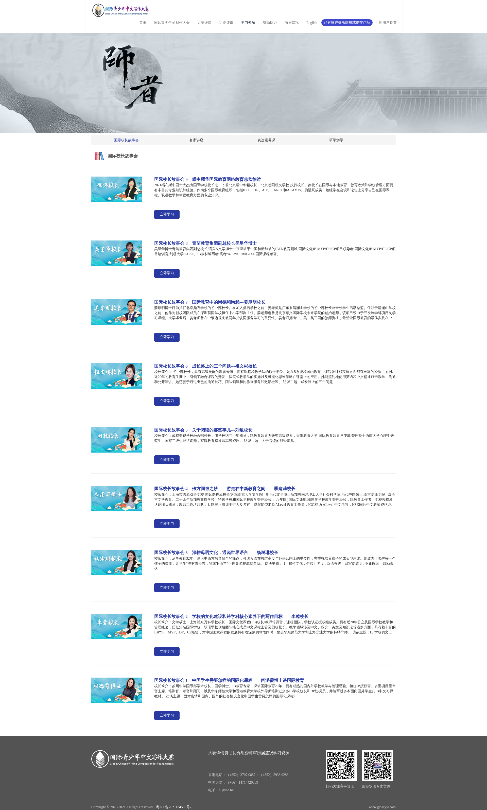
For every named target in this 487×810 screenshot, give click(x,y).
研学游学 (358, 140)
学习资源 (248, 23)
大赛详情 (204, 23)
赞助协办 (270, 23)
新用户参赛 (388, 22)
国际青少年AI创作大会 (172, 23)
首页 (142, 23)
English (311, 23)
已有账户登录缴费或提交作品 (347, 22)
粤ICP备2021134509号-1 (174, 807)
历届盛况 (292, 23)
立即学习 (167, 214)
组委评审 (226, 23)
